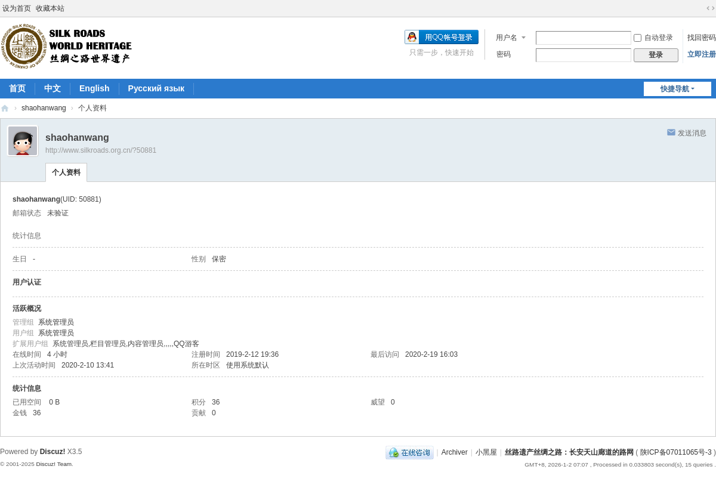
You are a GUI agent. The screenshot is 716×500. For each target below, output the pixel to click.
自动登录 (653, 37)
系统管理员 (56, 322)
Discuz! (53, 451)
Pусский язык (156, 88)
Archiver (455, 452)
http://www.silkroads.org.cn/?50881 (100, 150)
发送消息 (692, 133)
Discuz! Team (54, 464)
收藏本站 (50, 8)
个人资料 (66, 172)
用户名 (506, 37)
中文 (52, 88)
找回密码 (701, 37)
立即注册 (701, 54)
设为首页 (16, 8)
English (94, 88)
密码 (503, 54)
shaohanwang (43, 108)
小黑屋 (486, 452)
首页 (17, 88)
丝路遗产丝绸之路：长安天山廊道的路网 (5, 108)
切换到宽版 (710, 8)
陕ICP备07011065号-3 (676, 452)
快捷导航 (675, 89)
